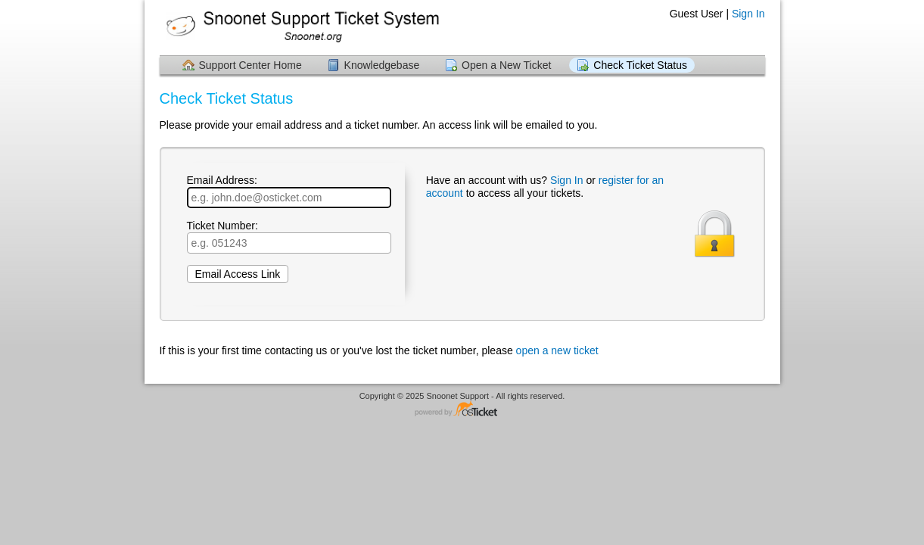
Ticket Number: (289, 237)
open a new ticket (557, 350)
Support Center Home (250, 65)
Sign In (748, 14)
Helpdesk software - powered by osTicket (462, 410)
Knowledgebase (382, 65)
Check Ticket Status (640, 65)
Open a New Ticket (506, 65)
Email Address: (289, 191)
